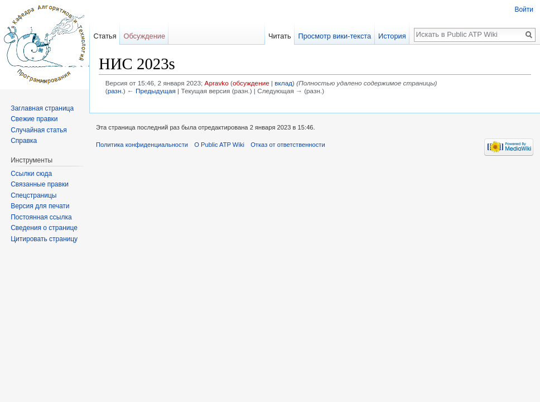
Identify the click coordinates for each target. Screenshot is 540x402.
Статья (104, 36)
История (392, 36)
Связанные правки (40, 184)
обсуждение (251, 83)
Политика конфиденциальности (142, 144)
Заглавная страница (42, 108)
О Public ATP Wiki (219, 144)
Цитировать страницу (44, 239)
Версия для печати (40, 206)
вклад (283, 83)
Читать (279, 36)
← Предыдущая (151, 90)
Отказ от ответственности (287, 144)
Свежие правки (34, 119)
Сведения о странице (44, 228)
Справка (24, 141)
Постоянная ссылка (41, 217)
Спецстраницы (33, 195)
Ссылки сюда (31, 174)
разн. (115, 90)
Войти (523, 9)
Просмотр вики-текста (334, 36)
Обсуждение (144, 36)
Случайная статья (38, 130)
